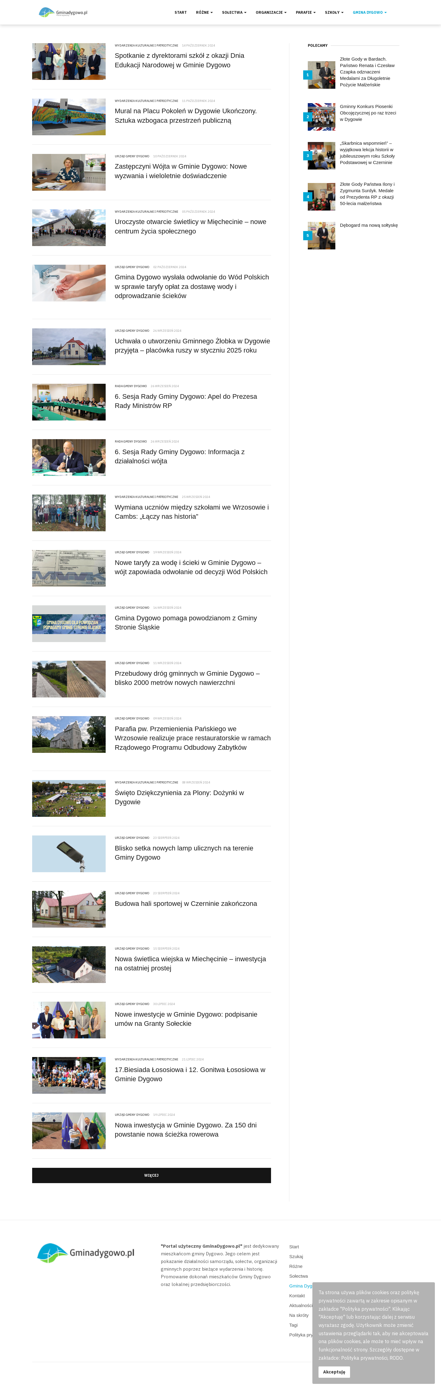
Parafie (306, 12)
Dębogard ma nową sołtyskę (369, 225)
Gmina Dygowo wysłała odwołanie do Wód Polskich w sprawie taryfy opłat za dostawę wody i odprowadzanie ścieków (192, 286)
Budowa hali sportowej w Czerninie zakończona (186, 903)
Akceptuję (334, 1372)
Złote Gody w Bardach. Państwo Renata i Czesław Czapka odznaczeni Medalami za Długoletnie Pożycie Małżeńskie (367, 71)
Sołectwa (234, 12)
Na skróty (299, 1315)
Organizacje (271, 12)
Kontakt (297, 1295)
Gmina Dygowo (370, 12)
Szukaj (296, 1256)
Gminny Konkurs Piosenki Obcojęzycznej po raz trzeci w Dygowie (368, 113)
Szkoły (334, 12)
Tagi (293, 1325)
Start (181, 12)
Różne (204, 12)
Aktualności (301, 1305)
